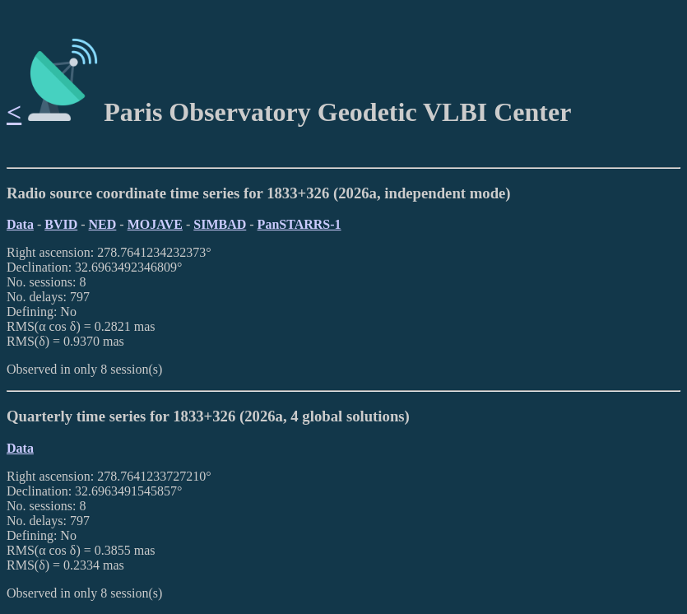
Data (20, 224)
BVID (60, 224)
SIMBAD (219, 224)
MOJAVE (155, 224)
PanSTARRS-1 (299, 224)
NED (103, 224)
